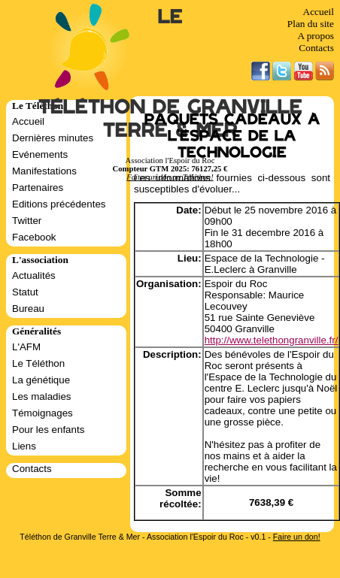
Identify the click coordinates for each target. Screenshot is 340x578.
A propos (315, 35)
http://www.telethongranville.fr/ (271, 340)
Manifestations (44, 171)
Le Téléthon (38, 363)
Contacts (316, 47)
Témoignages (42, 413)
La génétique (41, 380)
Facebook (34, 237)
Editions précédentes (58, 204)
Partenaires (37, 187)
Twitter (26, 220)
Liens (24, 446)
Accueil (318, 11)
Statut (25, 292)
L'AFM (26, 347)
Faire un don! (296, 536)
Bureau (28, 308)
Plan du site (310, 23)
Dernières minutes (52, 138)
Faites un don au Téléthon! (169, 177)
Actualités (34, 275)
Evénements (40, 154)
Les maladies (41, 396)
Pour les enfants (48, 429)
